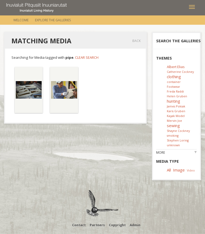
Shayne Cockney (178, 131)
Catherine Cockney (180, 72)
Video (191, 170)
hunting (173, 101)
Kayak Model (176, 116)
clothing (174, 76)
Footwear (173, 87)
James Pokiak (176, 106)
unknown (173, 145)
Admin (135, 225)
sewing (173, 125)
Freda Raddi (175, 91)
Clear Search (86, 57)
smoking (173, 135)
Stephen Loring (178, 140)
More (160, 152)
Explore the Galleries (53, 20)
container (174, 82)
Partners (97, 225)
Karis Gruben (176, 111)
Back (136, 41)
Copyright (117, 225)
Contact (79, 225)
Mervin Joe (174, 121)
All (169, 170)
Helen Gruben (177, 96)
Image (179, 170)
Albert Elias (176, 66)
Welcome (21, 20)
